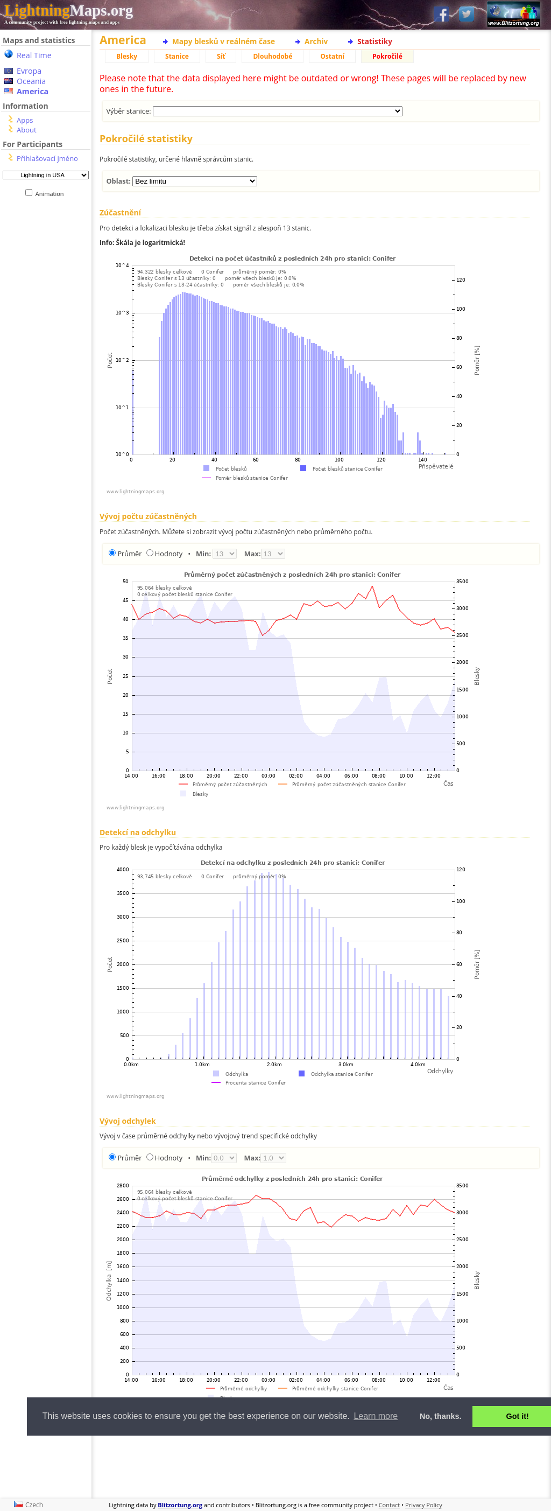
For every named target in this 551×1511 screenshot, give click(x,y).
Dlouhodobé (272, 56)
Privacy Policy (423, 1505)
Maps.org (68, 10)
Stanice (177, 56)
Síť (221, 56)
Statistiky (374, 41)
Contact (389, 1505)
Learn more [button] (376, 1416)
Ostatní (332, 56)
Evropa (29, 71)
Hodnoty (168, 553)
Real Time (34, 55)
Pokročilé (387, 56)
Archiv (316, 41)
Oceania (31, 81)
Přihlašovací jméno (47, 158)
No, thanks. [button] (441, 1416)
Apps (25, 120)
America (32, 91)
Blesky (126, 56)
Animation (52, 194)
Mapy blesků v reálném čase (223, 41)
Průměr (129, 553)
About (27, 130)
